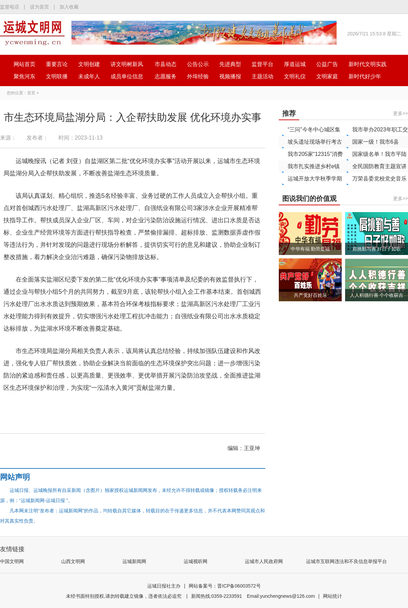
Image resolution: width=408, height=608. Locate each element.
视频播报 (230, 76)
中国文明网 (12, 561)
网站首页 (24, 64)
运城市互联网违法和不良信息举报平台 (346, 561)
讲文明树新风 (127, 64)
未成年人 (89, 76)
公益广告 (327, 64)
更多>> (400, 113)
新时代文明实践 (367, 64)
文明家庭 (327, 76)
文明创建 (89, 64)
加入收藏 (69, 7)
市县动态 (165, 64)
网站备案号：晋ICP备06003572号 (225, 586)
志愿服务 (165, 76)
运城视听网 (195, 561)
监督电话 (9, 7)
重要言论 (57, 64)
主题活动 (262, 76)
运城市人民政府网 (264, 561)
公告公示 (198, 64)
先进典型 (230, 64)
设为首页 (39, 7)
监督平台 (262, 64)
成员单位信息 (127, 76)
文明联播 (57, 76)
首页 (31, 93)
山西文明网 (73, 561)
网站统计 (332, 596)
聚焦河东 (24, 76)
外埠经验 (198, 76)
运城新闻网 (134, 561)
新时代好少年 (364, 76)
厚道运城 (295, 64)
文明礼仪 (295, 76)
